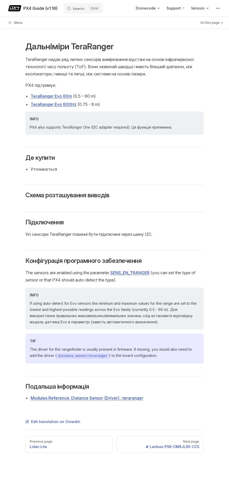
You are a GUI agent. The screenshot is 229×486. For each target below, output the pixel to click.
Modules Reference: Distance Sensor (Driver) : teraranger (87, 398)
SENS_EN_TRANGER (129, 272)
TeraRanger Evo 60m (51, 96)
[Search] (83, 8)
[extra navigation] (218, 8)
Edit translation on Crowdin (52, 421)
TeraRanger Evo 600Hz (53, 104)
